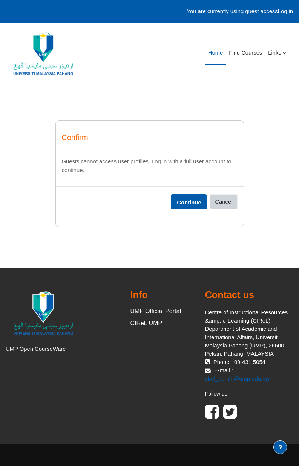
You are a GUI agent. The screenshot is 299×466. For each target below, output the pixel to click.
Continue (189, 202)
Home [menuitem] (215, 53)
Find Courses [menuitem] (245, 53)
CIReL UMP (146, 323)
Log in (285, 11)
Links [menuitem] (274, 53)
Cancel (223, 202)
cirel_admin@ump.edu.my (237, 379)
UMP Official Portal (155, 311)
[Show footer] (280, 447)
